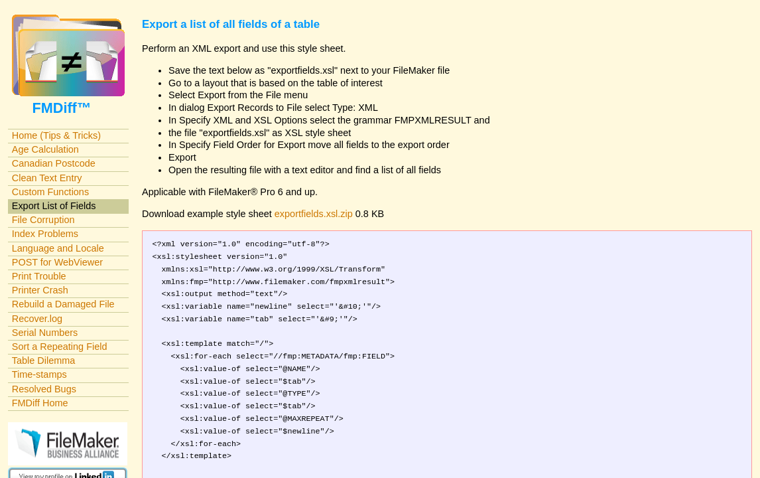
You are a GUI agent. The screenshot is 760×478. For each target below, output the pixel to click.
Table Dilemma (43, 360)
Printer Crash (40, 290)
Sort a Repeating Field (59, 346)
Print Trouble (39, 276)
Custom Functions (50, 192)
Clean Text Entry (47, 178)
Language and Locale (58, 248)
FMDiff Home (40, 403)
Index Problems (45, 233)
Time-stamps (39, 374)
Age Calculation (45, 149)
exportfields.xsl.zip (314, 213)
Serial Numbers (45, 332)
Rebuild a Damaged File (63, 304)
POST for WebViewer (57, 262)
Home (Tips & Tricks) (56, 135)
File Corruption (43, 219)
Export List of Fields (54, 205)
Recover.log (37, 318)
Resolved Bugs (44, 389)
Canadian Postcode (53, 163)
